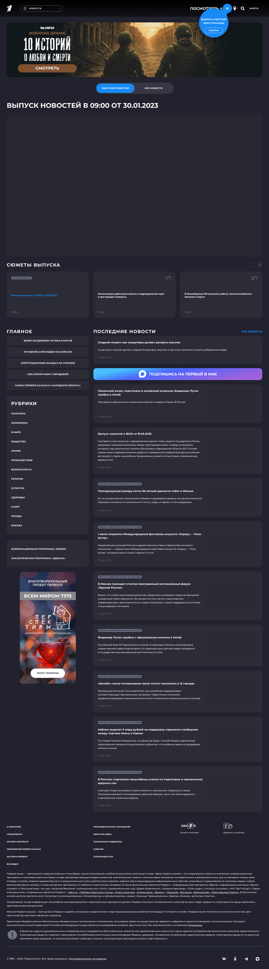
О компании (14, 827)
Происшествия (22, 460)
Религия (17, 478)
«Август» (73, 892)
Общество (18, 441)
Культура (17, 488)
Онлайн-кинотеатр (18, 842)
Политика (18, 413)
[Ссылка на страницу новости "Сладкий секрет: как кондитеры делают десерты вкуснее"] (178, 350)
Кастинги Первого (17, 856)
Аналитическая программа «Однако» (38, 558)
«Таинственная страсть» (225, 892)
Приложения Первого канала (24, 849)
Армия (16, 450)
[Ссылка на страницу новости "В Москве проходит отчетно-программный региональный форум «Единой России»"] (178, 596)
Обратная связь (102, 834)
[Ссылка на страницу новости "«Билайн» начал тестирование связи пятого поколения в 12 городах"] (178, 691)
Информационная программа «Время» (39, 549)
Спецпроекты (14, 834)
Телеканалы (195, 925)
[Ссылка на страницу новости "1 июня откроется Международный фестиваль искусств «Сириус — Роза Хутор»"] (178, 544)
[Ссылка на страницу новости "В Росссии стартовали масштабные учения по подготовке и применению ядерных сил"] (178, 789)
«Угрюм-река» (144, 892)
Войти (254, 8)
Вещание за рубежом (234, 828)
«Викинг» (159, 892)
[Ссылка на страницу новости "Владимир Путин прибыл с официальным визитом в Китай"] (178, 645)
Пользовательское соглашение (111, 827)
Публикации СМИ (103, 856)
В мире (16, 432)
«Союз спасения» (125, 892)
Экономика (19, 422)
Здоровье (18, 497)
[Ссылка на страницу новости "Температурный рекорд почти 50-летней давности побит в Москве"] (178, 497)
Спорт (15, 506)
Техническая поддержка (107, 842)
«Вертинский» (201, 892)
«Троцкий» (172, 892)
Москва (16, 525)
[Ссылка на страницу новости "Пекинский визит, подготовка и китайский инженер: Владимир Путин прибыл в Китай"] (178, 404)
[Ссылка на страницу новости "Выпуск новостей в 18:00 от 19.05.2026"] (178, 450)
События (98, 849)
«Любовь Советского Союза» (96, 892)
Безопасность (21, 469)
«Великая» (186, 892)
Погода (16, 516)
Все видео (12, 864)
